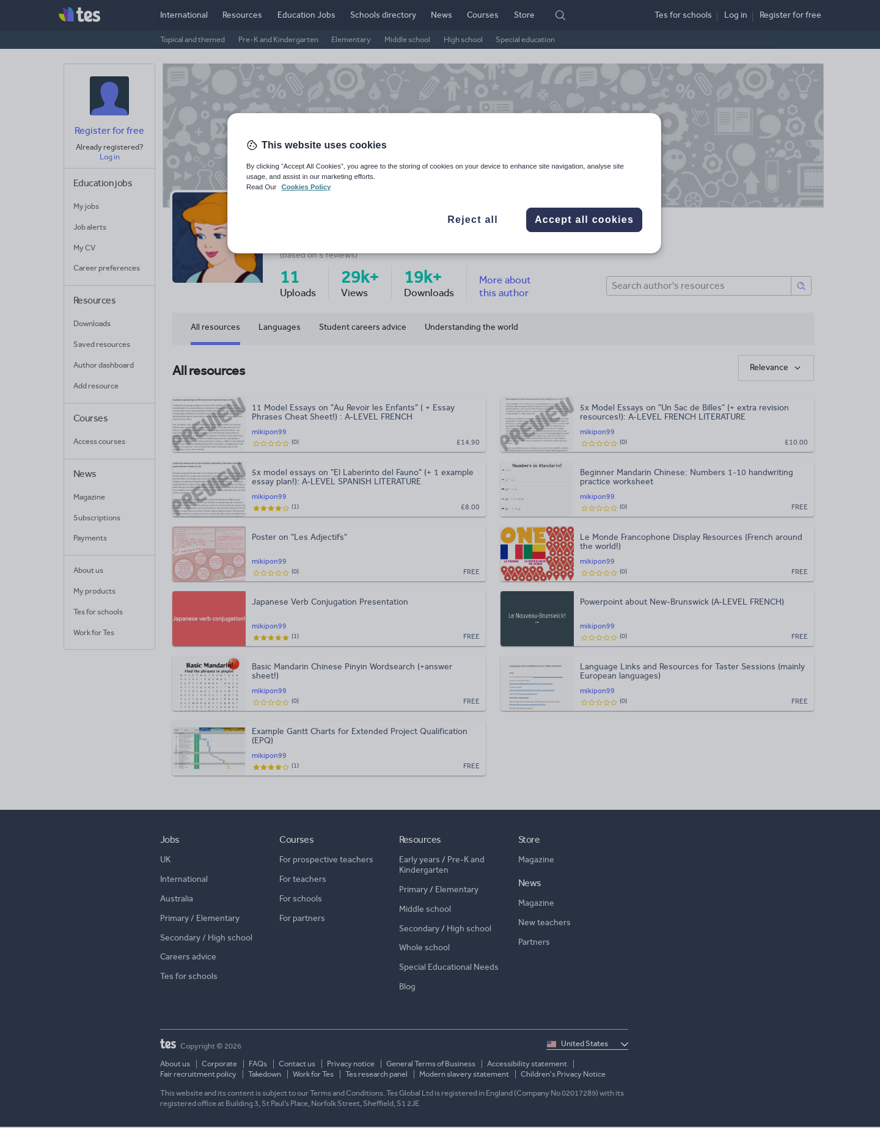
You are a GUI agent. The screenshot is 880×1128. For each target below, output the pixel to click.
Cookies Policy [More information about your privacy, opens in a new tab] (306, 187)
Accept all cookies (584, 219)
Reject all (472, 219)
